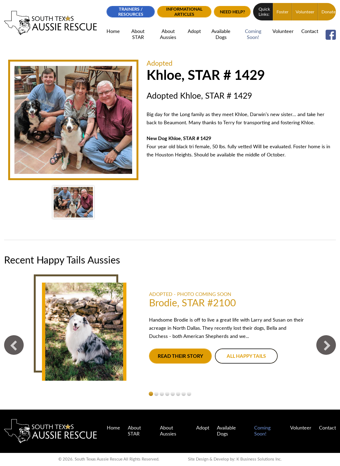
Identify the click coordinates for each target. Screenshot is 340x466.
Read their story (180, 356)
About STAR (137, 34)
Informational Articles (184, 12)
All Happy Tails (246, 356)
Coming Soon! (253, 34)
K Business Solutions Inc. (259, 459)
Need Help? (232, 12)
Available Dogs (220, 34)
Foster (283, 12)
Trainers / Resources (130, 12)
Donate (328, 12)
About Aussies (168, 34)
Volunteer (305, 12)
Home (113, 31)
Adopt (194, 31)
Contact (309, 31)
